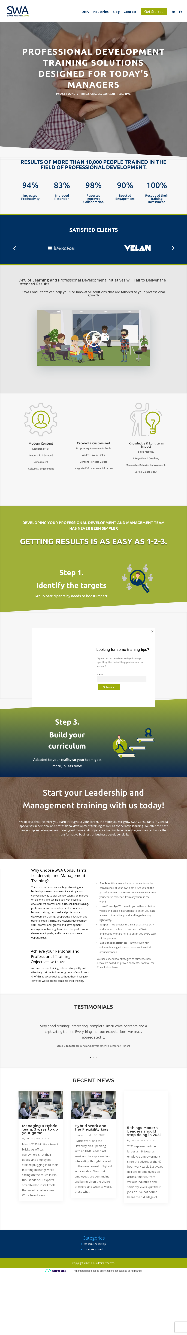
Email (99, 674)
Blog (116, 12)
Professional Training (39, 956)
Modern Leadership (95, 1244)
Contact (130, 12)
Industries (100, 12)
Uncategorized (94, 1249)
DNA (85, 12)
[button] (14, 248)
